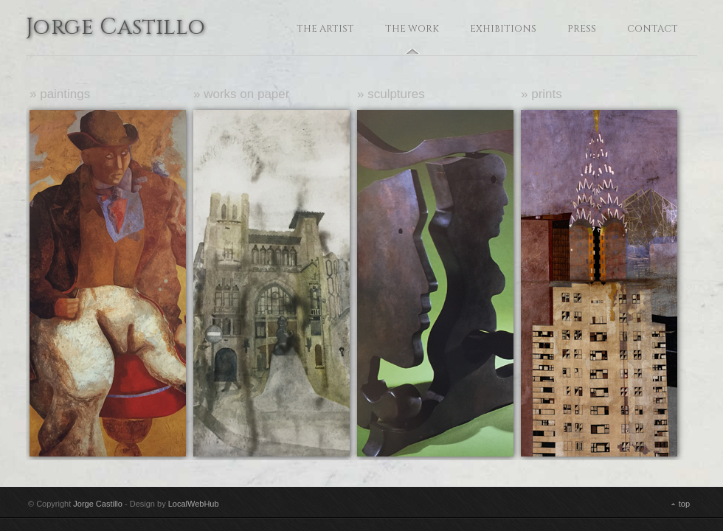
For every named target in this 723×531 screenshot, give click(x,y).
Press (581, 28)
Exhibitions (503, 28)
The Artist (325, 28)
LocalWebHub (193, 503)
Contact (652, 28)
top (684, 503)
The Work (412, 28)
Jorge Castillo (116, 28)
